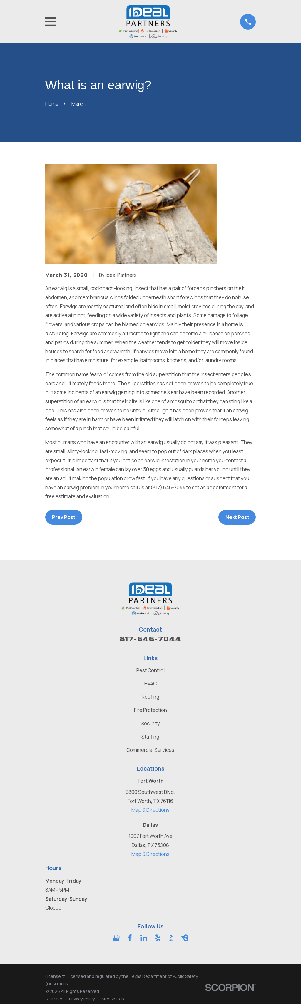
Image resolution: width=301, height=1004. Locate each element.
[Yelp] (157, 937)
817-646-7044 (150, 639)
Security (150, 723)
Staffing (150, 736)
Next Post (237, 517)
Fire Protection (150, 710)
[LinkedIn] (143, 937)
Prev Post (63, 517)
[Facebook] (129, 937)
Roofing (150, 696)
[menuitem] (53, 999)
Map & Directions (150, 809)
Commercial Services (150, 750)
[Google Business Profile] (116, 937)
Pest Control (150, 670)
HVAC (150, 683)
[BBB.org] (171, 937)
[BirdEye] (184, 937)
